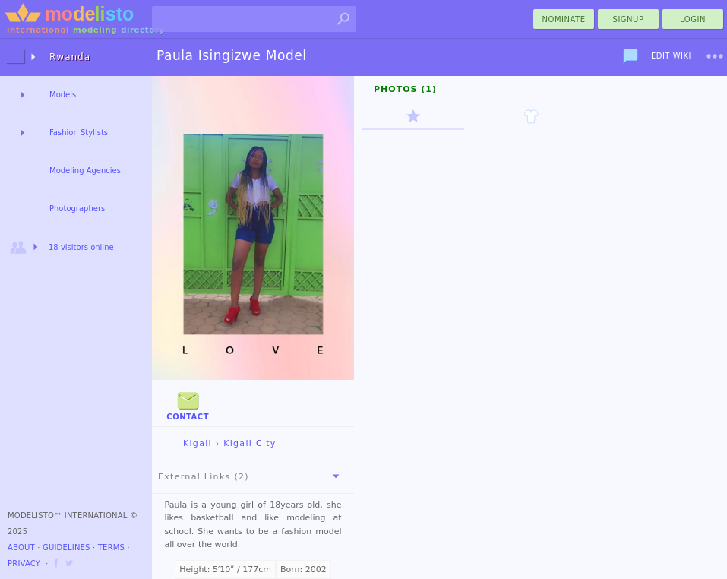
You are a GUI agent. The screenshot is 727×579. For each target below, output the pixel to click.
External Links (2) (251, 476)
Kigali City (249, 443)
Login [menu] (693, 19)
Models (62, 94)
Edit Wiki (671, 56)
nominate (564, 19)
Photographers (77, 208)
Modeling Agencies (85, 170)
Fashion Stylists (78, 132)
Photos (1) (405, 89)
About (21, 547)
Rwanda (69, 57)
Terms (111, 547)
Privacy (24, 563)
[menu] (715, 56)
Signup (628, 19)
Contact (187, 404)
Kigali (185, 443)
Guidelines (66, 547)
